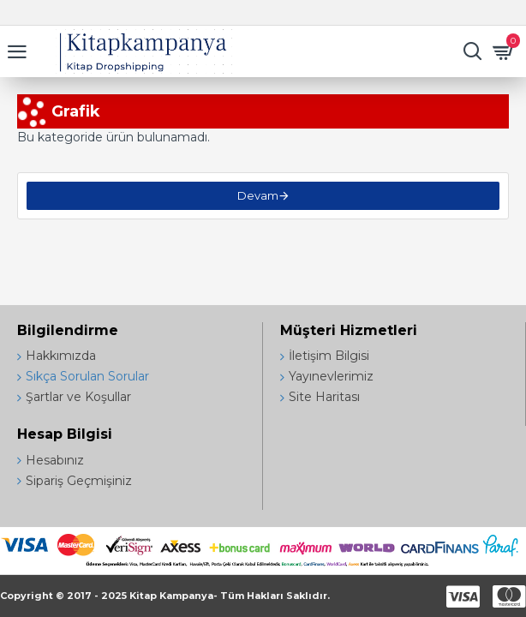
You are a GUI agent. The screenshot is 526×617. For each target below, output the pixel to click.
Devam (257, 195)
